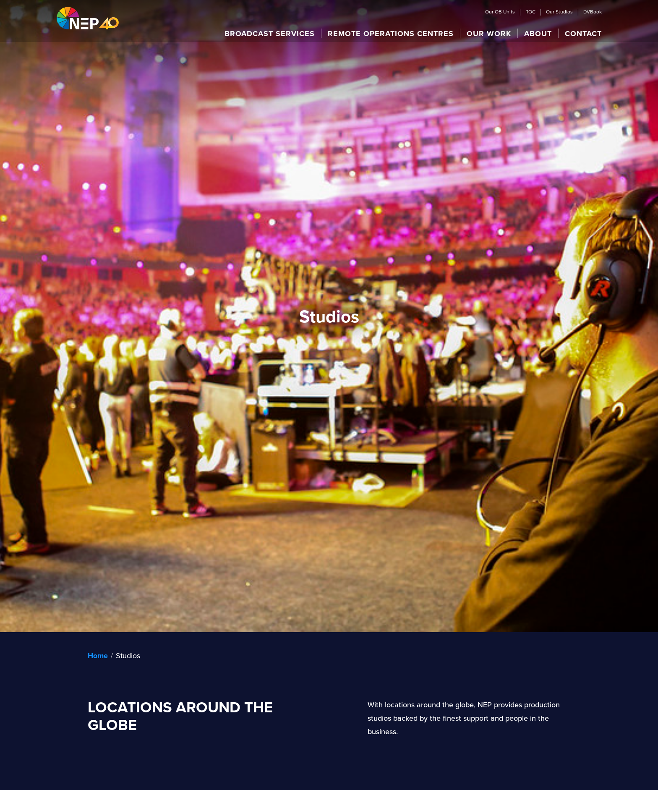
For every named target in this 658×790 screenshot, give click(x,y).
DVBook (592, 12)
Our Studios (559, 12)
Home (98, 655)
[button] (269, 33)
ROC (530, 12)
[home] (87, 18)
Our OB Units (500, 12)
